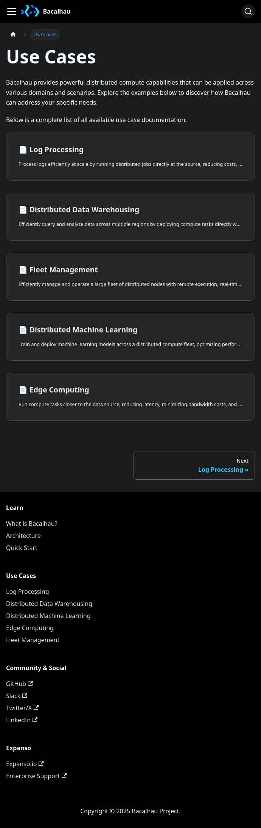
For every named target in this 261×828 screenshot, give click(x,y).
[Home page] (13, 34)
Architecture (23, 535)
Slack (16, 696)
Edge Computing (30, 628)
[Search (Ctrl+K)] (248, 11)
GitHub (19, 684)
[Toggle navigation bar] (11, 11)
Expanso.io (25, 764)
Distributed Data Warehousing (49, 603)
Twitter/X (22, 708)
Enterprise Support (36, 776)
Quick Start (21, 548)
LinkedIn (21, 720)
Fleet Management (32, 640)
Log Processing (27, 591)
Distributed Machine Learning (48, 616)
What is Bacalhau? (31, 523)
